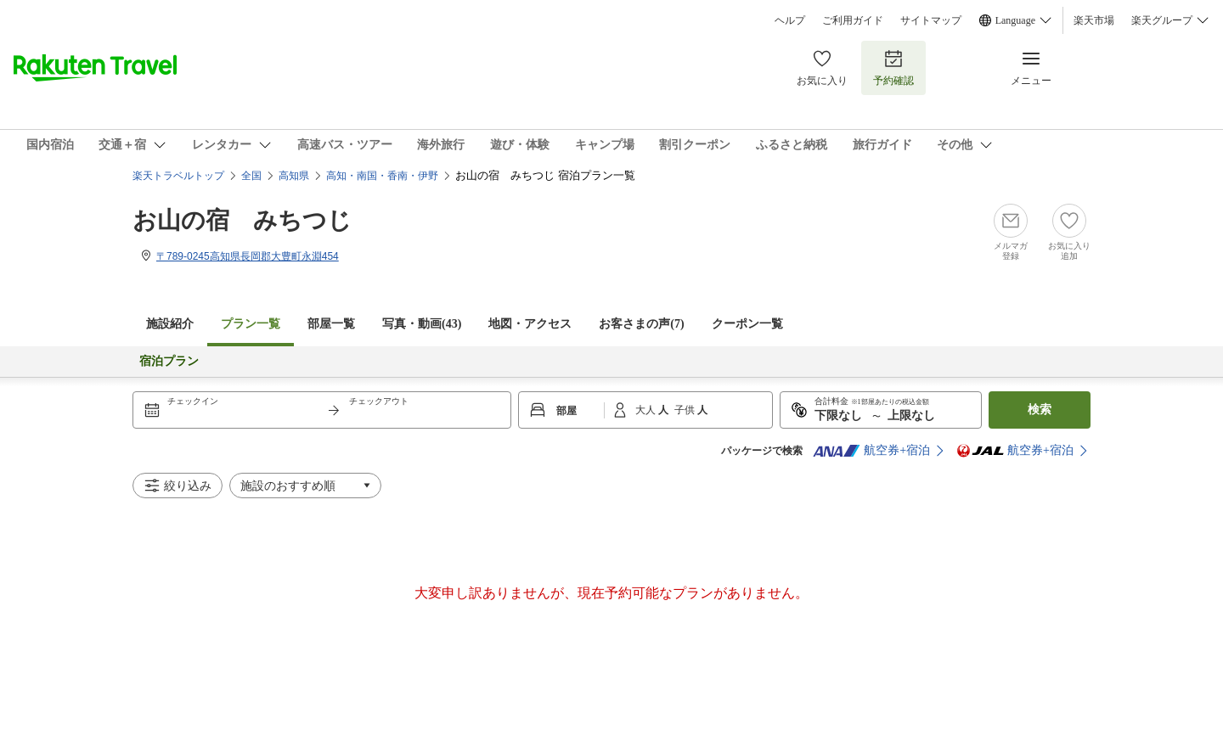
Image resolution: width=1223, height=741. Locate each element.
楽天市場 (1094, 20)
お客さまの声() (641, 323)
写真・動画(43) (421, 323)
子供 (685, 410)
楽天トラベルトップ (178, 176)
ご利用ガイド (852, 20)
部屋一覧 (331, 323)
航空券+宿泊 (871, 451)
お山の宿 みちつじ (242, 220)
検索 (1039, 409)
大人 (646, 410)
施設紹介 (170, 323)
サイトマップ (930, 20)
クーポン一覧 (747, 323)
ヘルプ (790, 20)
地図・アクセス (530, 323)
